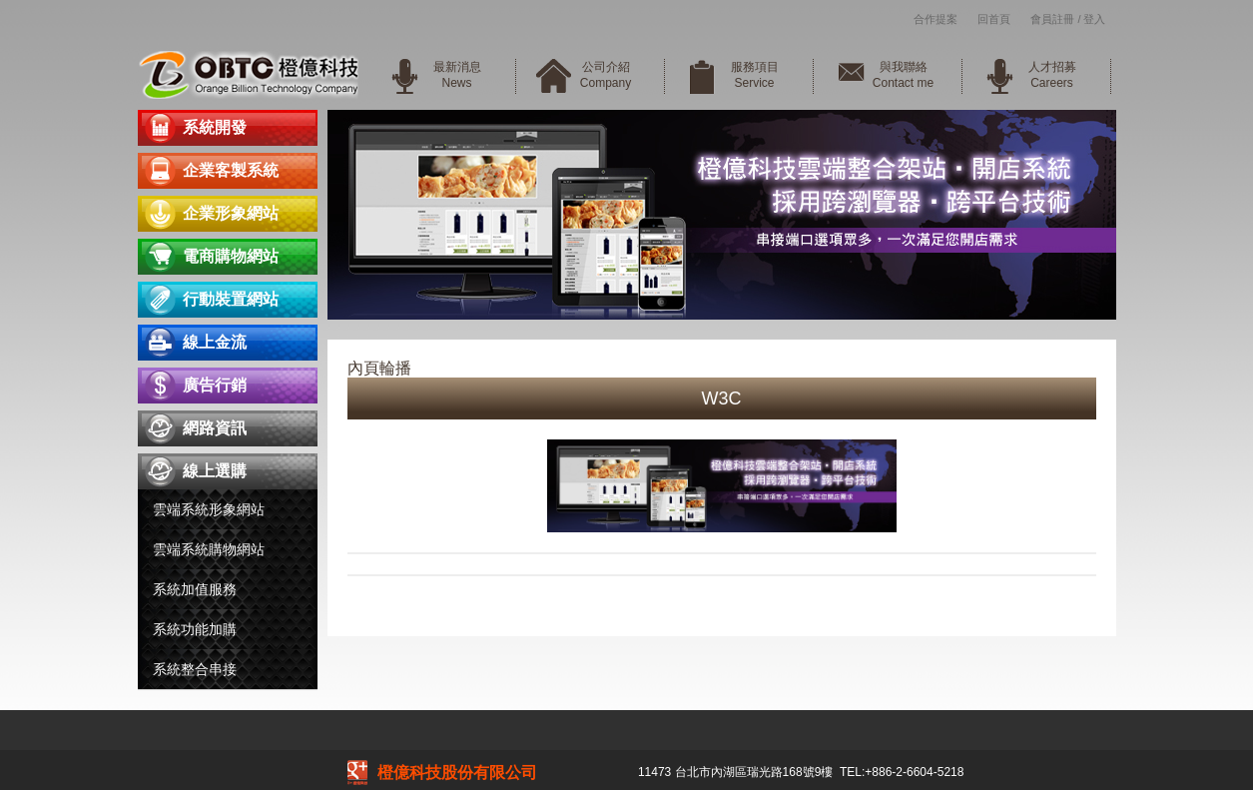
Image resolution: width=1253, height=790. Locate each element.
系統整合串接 (195, 669)
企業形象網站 (231, 213)
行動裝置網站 (231, 299)
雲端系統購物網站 (209, 549)
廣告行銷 (215, 385)
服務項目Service (755, 75)
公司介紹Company (605, 75)
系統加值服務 (195, 589)
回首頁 (993, 19)
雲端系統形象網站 (209, 509)
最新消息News (457, 75)
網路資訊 (215, 427)
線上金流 (215, 342)
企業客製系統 (231, 170)
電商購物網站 (231, 256)
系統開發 (215, 127)
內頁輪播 (379, 368)
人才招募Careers (1052, 75)
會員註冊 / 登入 (1067, 19)
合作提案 (935, 19)
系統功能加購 (195, 629)
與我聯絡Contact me (903, 75)
